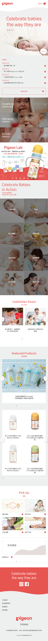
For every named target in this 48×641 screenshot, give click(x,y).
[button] (2, 163)
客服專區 (5, 607)
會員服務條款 (6, 603)
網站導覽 (5, 610)
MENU (40, 3)
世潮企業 (5, 600)
